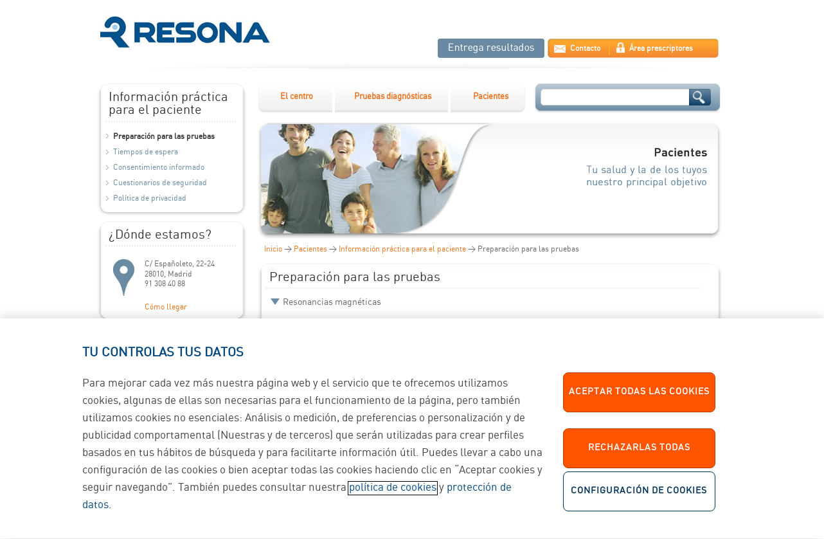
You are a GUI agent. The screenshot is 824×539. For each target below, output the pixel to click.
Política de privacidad (149, 198)
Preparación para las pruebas (164, 136)
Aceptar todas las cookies (639, 400)
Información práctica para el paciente (402, 249)
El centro (296, 97)
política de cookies (392, 496)
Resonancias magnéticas (332, 302)
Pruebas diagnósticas (392, 97)
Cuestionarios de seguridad (160, 183)
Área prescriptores (661, 48)
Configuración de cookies (639, 499)
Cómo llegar (166, 307)
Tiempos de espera (145, 152)
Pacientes (490, 97)
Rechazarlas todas (639, 456)
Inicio (273, 249)
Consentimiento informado (158, 167)
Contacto (585, 48)
